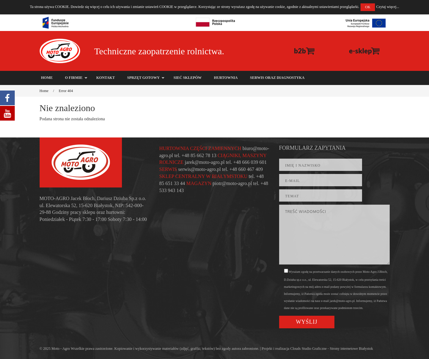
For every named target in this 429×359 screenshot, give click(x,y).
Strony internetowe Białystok (351, 348)
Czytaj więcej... (387, 7)
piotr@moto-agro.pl (232, 183)
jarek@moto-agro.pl (205, 162)
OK (367, 7)
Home (44, 91)
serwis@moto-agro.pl (199, 169)
